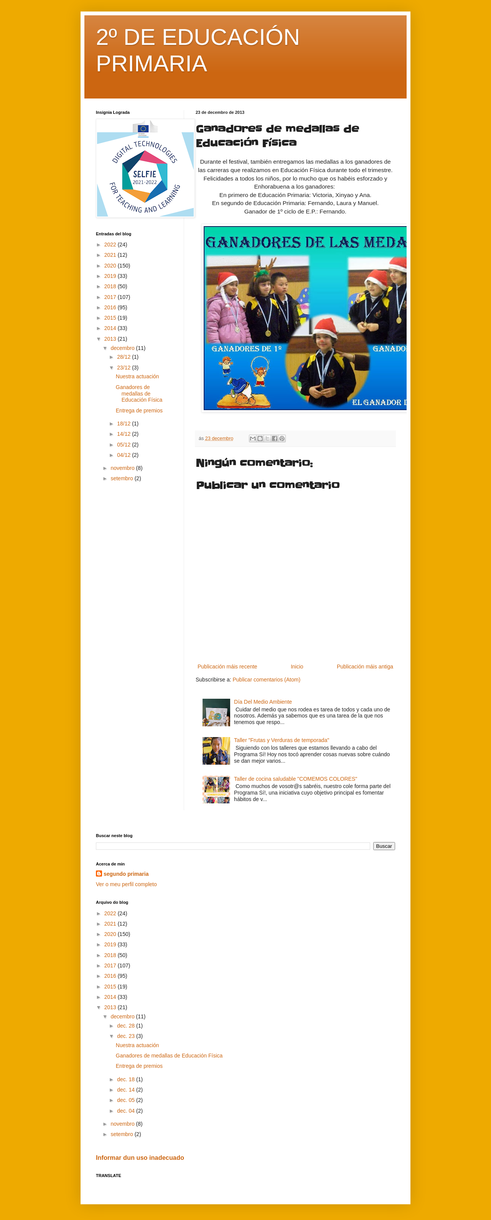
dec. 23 (126, 1036)
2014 (111, 328)
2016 (111, 307)
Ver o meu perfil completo (126, 884)
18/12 (124, 423)
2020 (111, 266)
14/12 (124, 434)
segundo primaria (126, 874)
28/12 (124, 357)
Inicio (297, 666)
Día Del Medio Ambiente (263, 702)
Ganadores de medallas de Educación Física (139, 393)
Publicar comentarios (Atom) (266, 680)
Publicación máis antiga (365, 666)
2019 (111, 276)
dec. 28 (126, 1026)
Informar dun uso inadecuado (140, 1157)
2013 (111, 339)
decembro (123, 348)
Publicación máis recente (227, 666)
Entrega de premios (139, 410)
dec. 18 (126, 1079)
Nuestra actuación (137, 376)
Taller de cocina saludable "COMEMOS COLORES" (295, 779)
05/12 (124, 445)
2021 (111, 255)
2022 (111, 244)
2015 (111, 318)
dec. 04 (126, 1111)
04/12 (124, 455)
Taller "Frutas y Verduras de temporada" (281, 740)
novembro (123, 468)
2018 (111, 286)
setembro (122, 478)
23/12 (124, 368)
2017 (111, 297)
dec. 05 (126, 1100)
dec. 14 (126, 1090)
